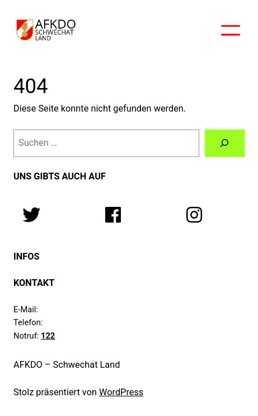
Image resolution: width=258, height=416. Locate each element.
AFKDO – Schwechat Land (66, 364)
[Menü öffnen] (231, 30)
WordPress (121, 392)
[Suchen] (225, 144)
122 (48, 336)
